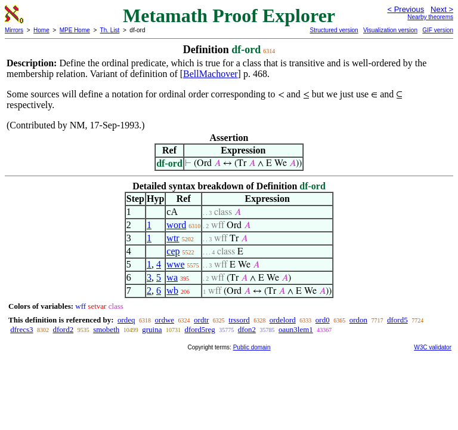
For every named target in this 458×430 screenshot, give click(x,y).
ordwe (165, 319)
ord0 (322, 319)
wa (172, 277)
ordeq (126, 319)
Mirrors (14, 30)
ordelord (283, 319)
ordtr (201, 319)
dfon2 (247, 329)
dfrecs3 (21, 329)
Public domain (252, 347)
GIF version (437, 30)
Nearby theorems (430, 17)
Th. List (110, 30)
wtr (172, 238)
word (176, 225)
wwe (175, 264)
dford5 (397, 319)
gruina (152, 329)
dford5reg (199, 329)
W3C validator (432, 347)
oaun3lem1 (295, 329)
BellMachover (210, 74)
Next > (442, 9)
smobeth (106, 329)
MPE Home (75, 30)
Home (41, 30)
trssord (238, 319)
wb (172, 290)
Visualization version (390, 30)
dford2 (63, 329)
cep (173, 251)
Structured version (334, 30)
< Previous (405, 9)
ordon (358, 319)
